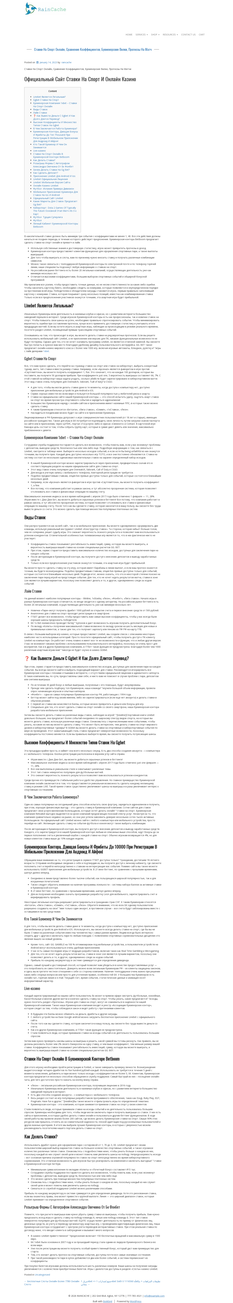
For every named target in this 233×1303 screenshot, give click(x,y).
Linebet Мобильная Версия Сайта (51, 182)
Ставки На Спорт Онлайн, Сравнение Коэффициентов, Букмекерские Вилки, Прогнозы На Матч (93, 49)
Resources (170, 34)
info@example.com (154, 1295)
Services (142, 34)
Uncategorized (42, 1274)
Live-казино (39, 150)
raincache (66, 62)
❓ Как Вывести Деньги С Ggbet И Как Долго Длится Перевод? (54, 117)
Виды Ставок (40, 109)
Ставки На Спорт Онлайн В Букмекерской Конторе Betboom (51, 155)
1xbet (46, 351)
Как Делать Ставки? (44, 160)
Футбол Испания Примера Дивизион (53, 188)
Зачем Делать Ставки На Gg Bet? (51, 169)
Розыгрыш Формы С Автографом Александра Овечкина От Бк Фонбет (53, 165)
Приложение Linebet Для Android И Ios (54, 176)
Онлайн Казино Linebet (45, 185)
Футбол (37, 220)
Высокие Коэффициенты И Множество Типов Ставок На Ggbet (55, 124)
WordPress (135, 1301)
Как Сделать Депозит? (45, 172)
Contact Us (188, 34)
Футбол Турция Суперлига (48, 217)
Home (129, 34)
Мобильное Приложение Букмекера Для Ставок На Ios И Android (55, 193)
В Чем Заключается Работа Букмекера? (55, 128)
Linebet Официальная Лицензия (50, 179)
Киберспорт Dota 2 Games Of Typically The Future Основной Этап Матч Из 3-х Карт (54, 211)
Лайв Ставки (40, 112)
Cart (202, 34)
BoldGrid (107, 1301)
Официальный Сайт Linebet (48, 198)
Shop (155, 34)
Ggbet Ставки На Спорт (46, 99)
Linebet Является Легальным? (49, 96)
